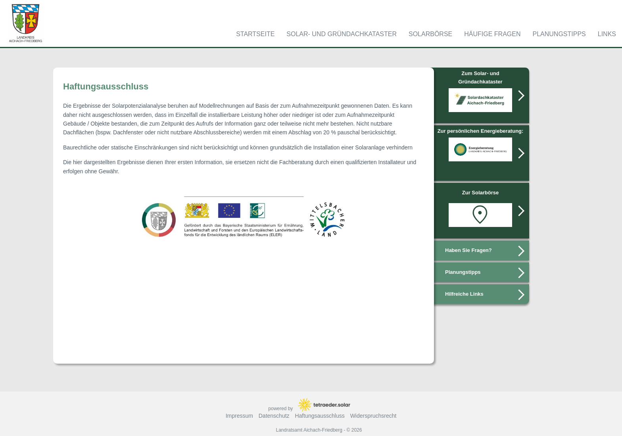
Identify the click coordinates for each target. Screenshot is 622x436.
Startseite (255, 34)
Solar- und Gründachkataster (341, 34)
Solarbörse (430, 34)
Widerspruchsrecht (373, 416)
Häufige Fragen (492, 34)
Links (607, 34)
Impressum (239, 416)
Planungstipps (559, 34)
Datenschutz (274, 416)
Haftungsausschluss (319, 416)
